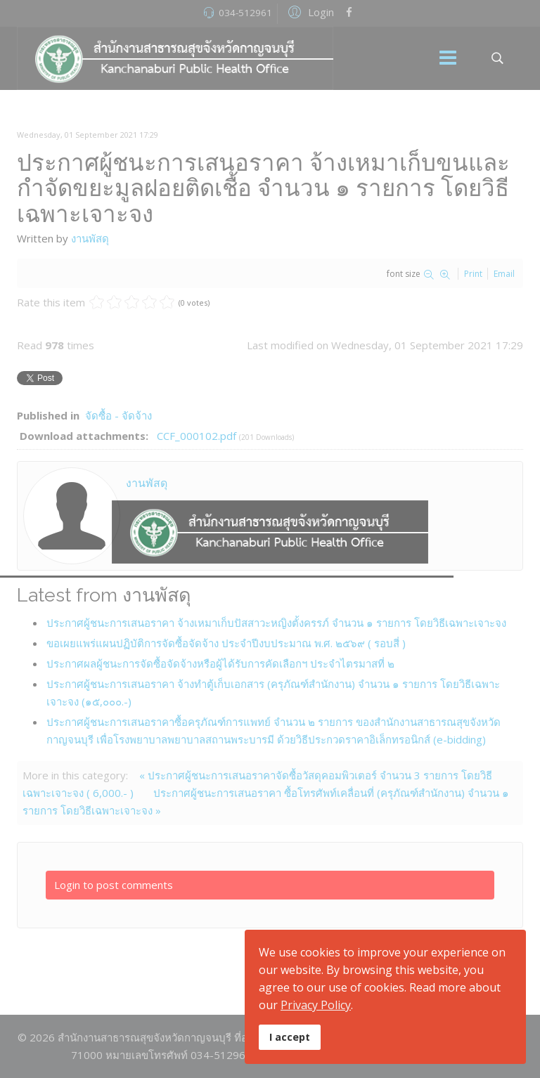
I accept (289, 1037)
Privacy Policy (316, 1005)
